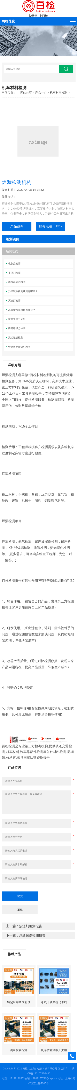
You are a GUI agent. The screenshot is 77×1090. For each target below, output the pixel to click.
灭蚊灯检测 (14, 300)
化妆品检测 (14, 263)
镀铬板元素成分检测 (19, 346)
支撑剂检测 (14, 272)
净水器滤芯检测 (16, 282)
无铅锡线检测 (15, 337)
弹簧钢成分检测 (16, 328)
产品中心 (41, 92)
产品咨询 (16, 226)
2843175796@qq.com (45, 1078)
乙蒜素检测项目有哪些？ (21, 309)
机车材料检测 (58, 92)
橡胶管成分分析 (16, 319)
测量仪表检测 (18, 1050)
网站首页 (26, 92)
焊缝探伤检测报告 (32, 935)
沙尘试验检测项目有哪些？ (23, 291)
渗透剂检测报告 (30, 926)
